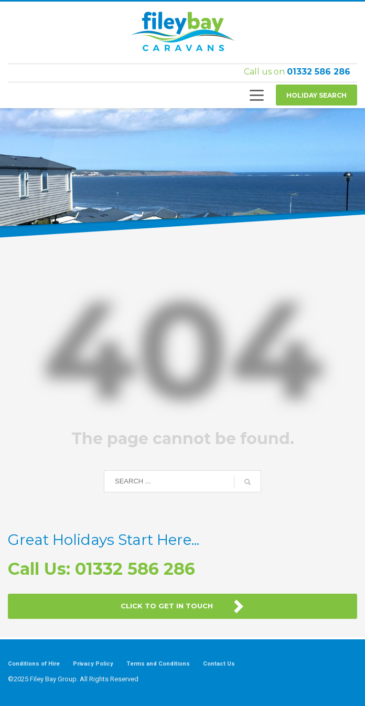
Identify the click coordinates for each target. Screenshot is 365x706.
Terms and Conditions (158, 663)
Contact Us (219, 663)
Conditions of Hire (34, 663)
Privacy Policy (93, 663)
